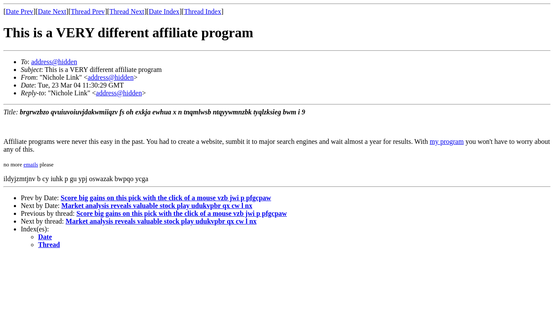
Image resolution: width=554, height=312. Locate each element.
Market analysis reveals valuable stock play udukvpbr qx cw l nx (156, 205)
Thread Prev (88, 11)
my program (447, 141)
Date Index (164, 11)
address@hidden (54, 61)
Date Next (52, 11)
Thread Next (127, 11)
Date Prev (19, 11)
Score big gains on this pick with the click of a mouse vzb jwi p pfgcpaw (166, 198)
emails (30, 164)
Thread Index (202, 11)
